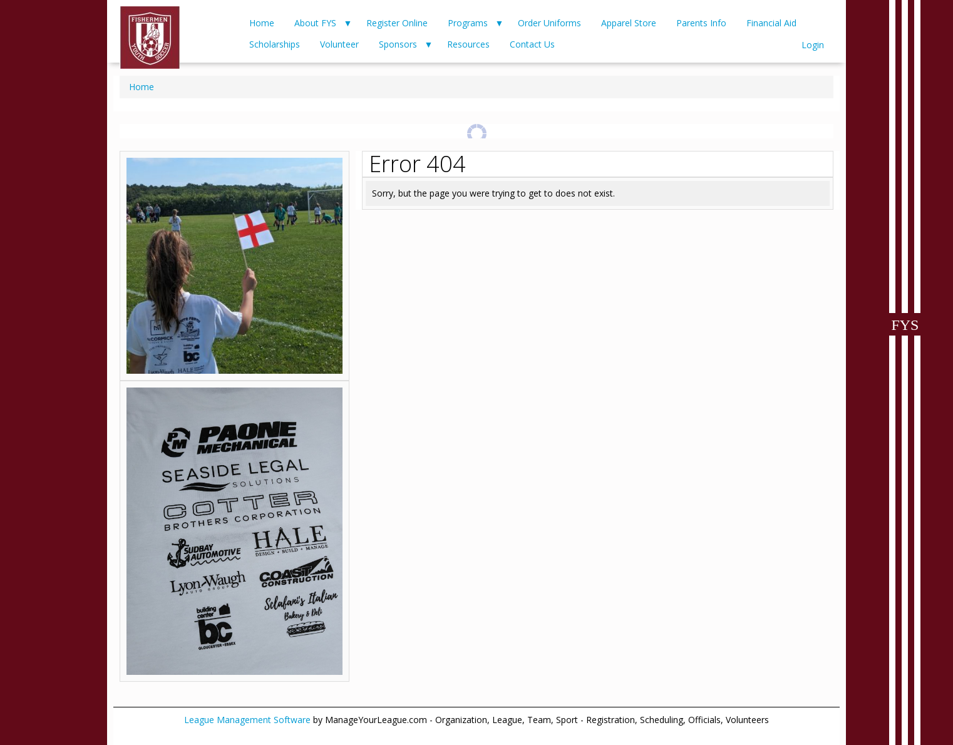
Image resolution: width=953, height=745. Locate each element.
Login (812, 45)
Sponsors (398, 44)
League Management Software (247, 720)
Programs (468, 23)
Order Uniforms (549, 23)
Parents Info (701, 23)
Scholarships (274, 44)
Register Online (397, 23)
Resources (468, 44)
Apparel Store (628, 23)
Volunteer (339, 44)
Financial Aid (771, 23)
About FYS (315, 23)
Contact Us (532, 44)
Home (261, 23)
